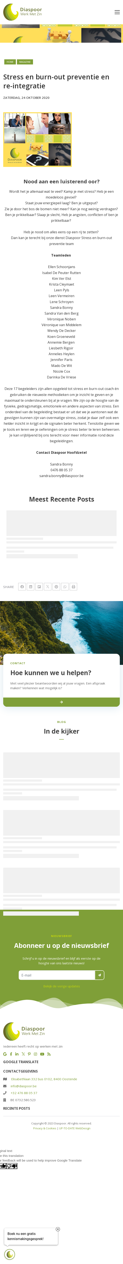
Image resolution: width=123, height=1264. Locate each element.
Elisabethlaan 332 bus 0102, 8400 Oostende (44, 1079)
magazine (25, 61)
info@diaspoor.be (24, 1086)
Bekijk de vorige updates (61, 986)
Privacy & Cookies (44, 1128)
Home (10, 61)
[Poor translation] (11, 1166)
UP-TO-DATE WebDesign (74, 1128)
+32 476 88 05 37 (24, 1093)
